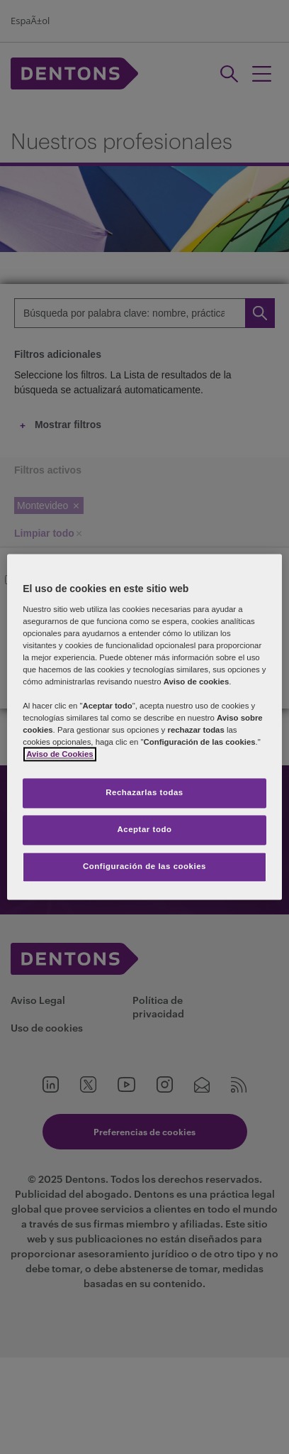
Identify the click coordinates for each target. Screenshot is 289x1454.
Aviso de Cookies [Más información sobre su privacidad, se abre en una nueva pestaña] (59, 754)
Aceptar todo (145, 830)
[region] (144, 727)
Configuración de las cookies (144, 867)
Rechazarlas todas (144, 793)
